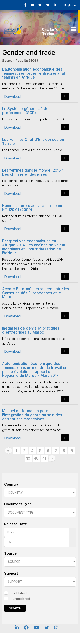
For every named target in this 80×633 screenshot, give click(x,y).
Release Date (15, 524)
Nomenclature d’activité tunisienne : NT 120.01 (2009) (33, 208)
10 (28, 458)
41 (44, 458)
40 (36, 458)
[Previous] (8, 450)
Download (12, 96)
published (20, 593)
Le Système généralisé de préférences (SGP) (25, 111)
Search (15, 608)
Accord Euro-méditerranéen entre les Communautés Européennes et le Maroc (35, 293)
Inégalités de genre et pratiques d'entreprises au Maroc (30, 330)
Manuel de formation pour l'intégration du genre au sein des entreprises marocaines (32, 415)
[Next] (51, 458)
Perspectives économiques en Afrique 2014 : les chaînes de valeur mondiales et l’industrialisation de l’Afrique (33, 247)
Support (11, 573)
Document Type (18, 504)
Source (10, 553)
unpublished (21, 598)
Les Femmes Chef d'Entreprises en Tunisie (33, 141)
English (70, 5)
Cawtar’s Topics (50, 31)
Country (11, 484)
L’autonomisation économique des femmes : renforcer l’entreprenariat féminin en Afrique (33, 73)
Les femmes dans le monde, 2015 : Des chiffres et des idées (32, 172)
